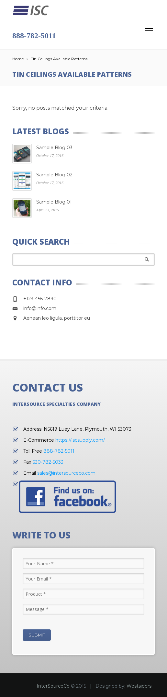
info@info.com (39, 308)
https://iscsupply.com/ (80, 440)
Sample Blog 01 (54, 202)
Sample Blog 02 (54, 175)
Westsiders (139, 686)
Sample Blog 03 (54, 147)
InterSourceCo (53, 686)
